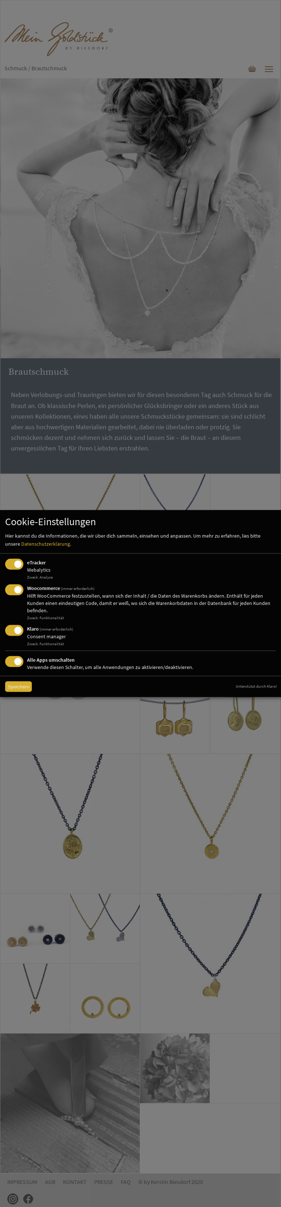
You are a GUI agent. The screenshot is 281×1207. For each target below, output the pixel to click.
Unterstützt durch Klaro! (256, 686)
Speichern (19, 687)
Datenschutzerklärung (45, 544)
